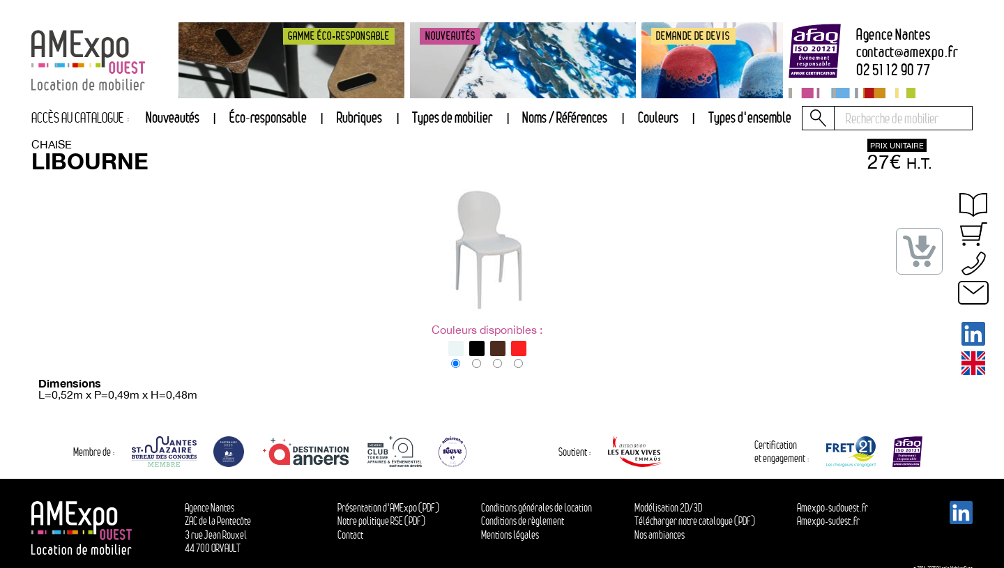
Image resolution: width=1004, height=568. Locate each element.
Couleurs (658, 117)
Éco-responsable (268, 117)
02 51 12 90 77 (893, 70)
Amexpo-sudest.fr (828, 521)
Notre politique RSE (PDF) (381, 521)
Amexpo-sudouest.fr (832, 507)
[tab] (359, 118)
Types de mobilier (452, 117)
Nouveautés (172, 117)
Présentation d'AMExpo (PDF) (388, 507)
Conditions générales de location (536, 507)
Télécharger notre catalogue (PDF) (694, 521)
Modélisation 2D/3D (668, 507)
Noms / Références (564, 117)
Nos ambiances (659, 535)
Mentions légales (510, 535)
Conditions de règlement (522, 521)
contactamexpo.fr (907, 52)
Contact (350, 535)
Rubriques (359, 117)
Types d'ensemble (749, 117)
